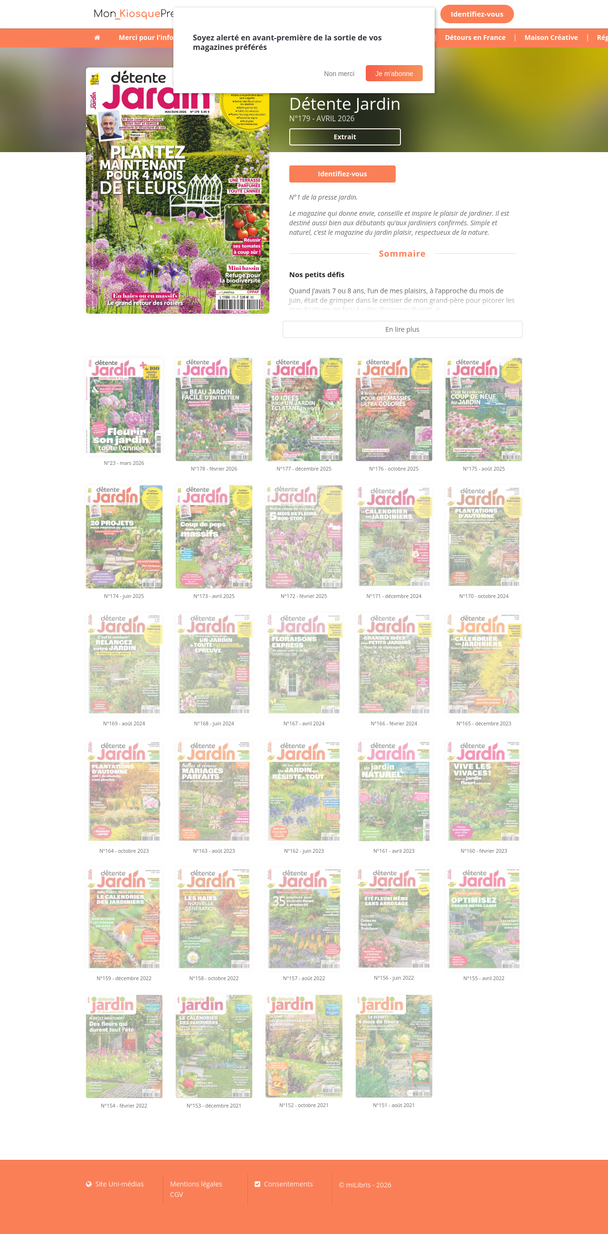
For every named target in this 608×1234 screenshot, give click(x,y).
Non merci (339, 73)
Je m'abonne (394, 73)
